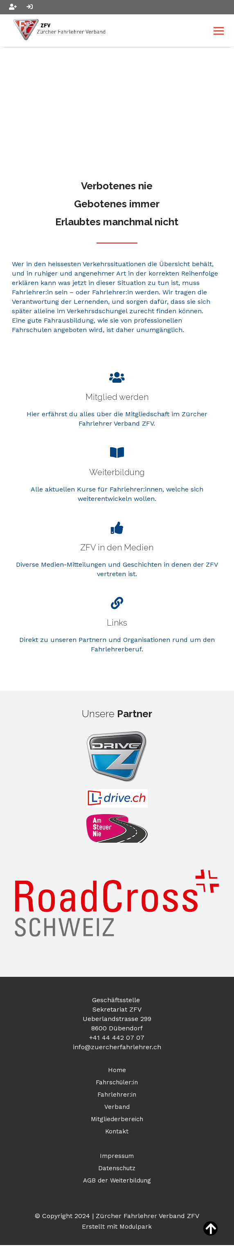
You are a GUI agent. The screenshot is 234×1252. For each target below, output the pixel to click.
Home (117, 1070)
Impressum (117, 1156)
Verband (117, 1107)
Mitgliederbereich (117, 1119)
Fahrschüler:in (117, 1082)
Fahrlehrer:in (116, 1094)
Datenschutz (116, 1168)
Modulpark (135, 1226)
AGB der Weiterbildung (117, 1180)
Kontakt (116, 1131)
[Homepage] (96, 30)
